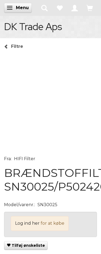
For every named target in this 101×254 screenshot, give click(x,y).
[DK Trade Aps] (33, 26)
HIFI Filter (24, 158)
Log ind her (27, 223)
